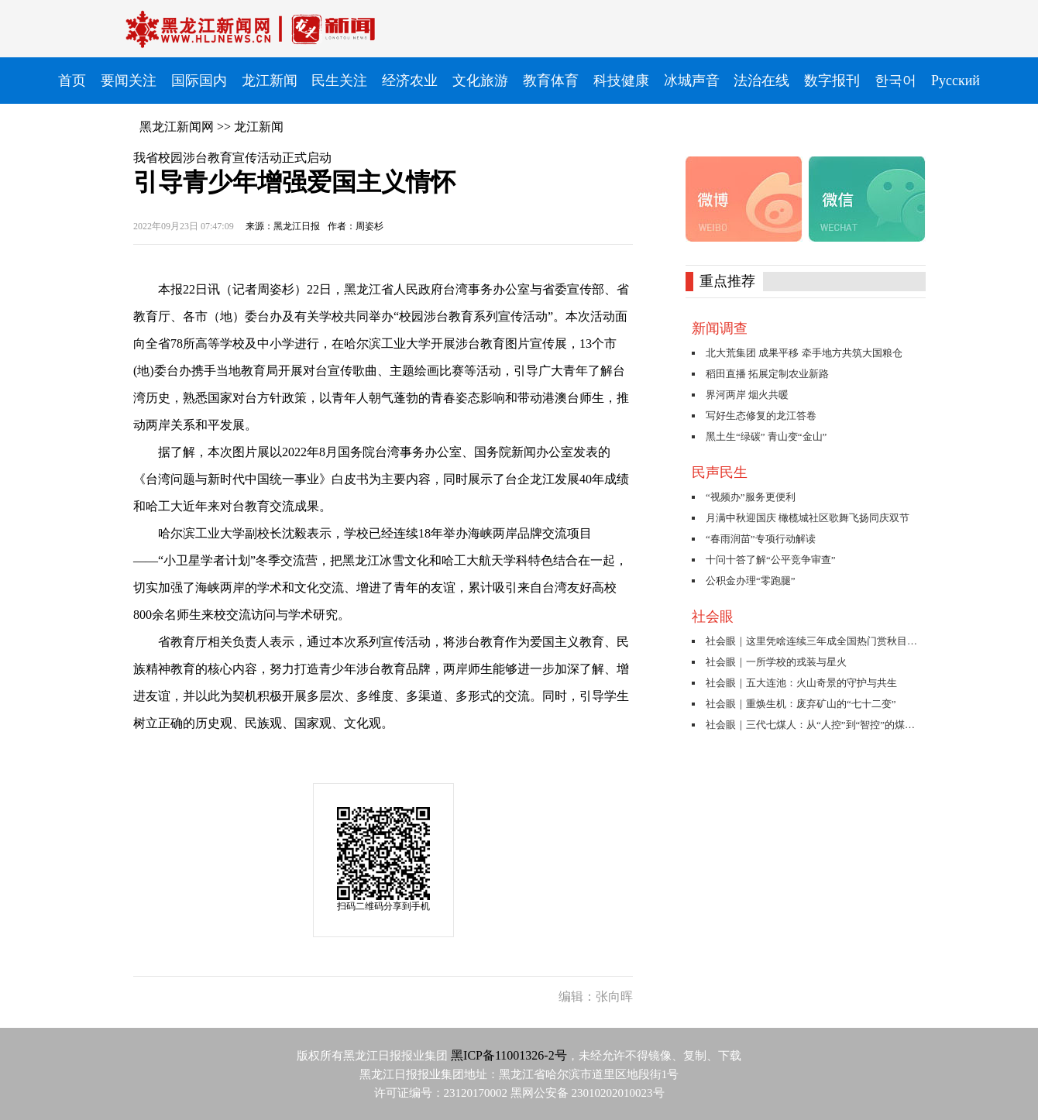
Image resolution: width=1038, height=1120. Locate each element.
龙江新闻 (259, 126)
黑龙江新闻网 (176, 126)
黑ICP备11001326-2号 (509, 1055)
